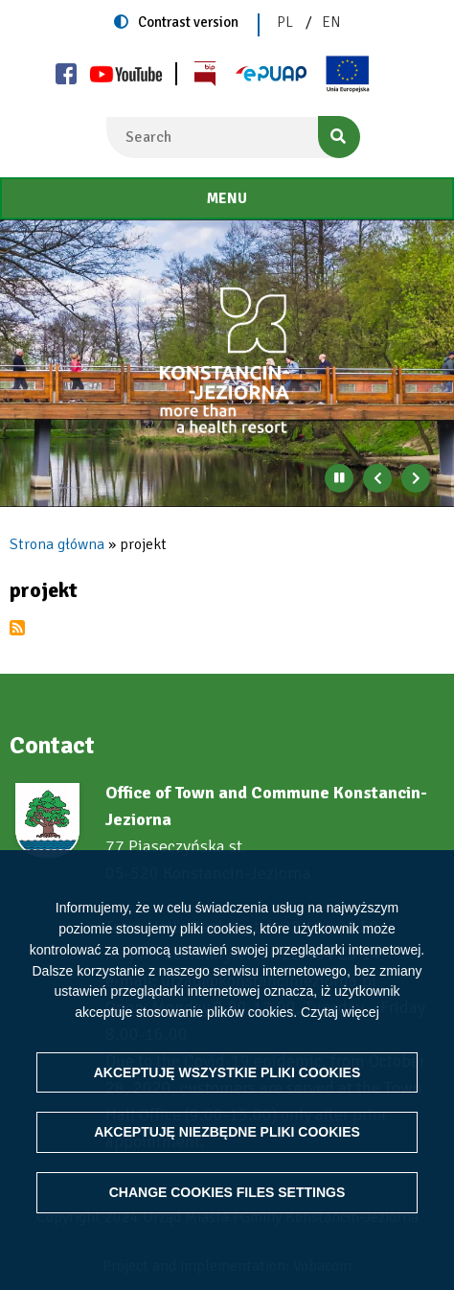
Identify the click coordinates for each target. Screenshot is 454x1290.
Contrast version (188, 22)
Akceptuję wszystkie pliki (227, 1072)
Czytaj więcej (340, 1012)
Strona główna (57, 544)
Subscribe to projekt (17, 627)
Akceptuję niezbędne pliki (227, 1132)
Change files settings (227, 1192)
